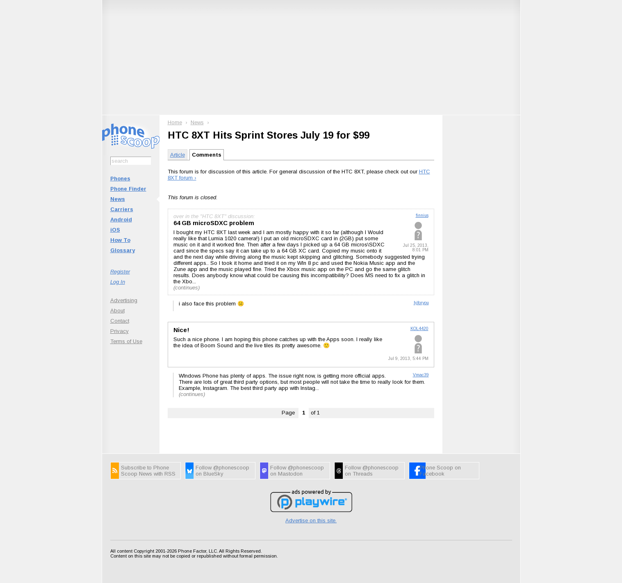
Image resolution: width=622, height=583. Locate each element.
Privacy (119, 331)
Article (177, 155)
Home (175, 122)
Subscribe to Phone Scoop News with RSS (148, 471)
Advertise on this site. (311, 520)
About (117, 310)
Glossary (122, 250)
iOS (115, 230)
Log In (117, 282)
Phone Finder (128, 189)
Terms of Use (126, 341)
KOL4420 (419, 328)
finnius (422, 215)
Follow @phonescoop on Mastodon (297, 471)
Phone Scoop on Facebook (440, 471)
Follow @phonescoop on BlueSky (222, 471)
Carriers (121, 209)
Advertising (123, 300)
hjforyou (421, 303)
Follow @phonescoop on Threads (372, 471)
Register (120, 272)
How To (120, 240)
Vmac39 (421, 375)
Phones (120, 178)
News (117, 199)
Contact (119, 321)
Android (121, 219)
